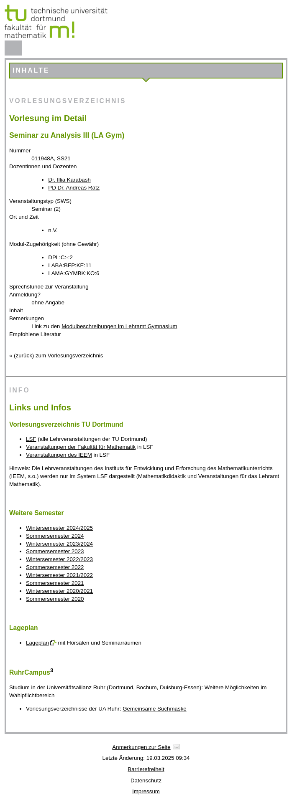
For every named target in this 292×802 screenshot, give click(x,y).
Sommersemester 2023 (55, 551)
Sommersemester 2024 (55, 536)
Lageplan (37, 643)
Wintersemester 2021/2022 (59, 575)
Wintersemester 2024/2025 (59, 528)
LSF (31, 439)
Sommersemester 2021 (55, 583)
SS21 (64, 158)
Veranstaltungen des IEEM (59, 455)
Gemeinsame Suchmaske (155, 709)
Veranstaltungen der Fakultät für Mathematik (81, 447)
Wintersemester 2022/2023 (59, 559)
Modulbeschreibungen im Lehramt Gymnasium (119, 326)
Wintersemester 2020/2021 (59, 591)
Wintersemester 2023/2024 (59, 544)
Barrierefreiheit (146, 769)
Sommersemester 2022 (55, 567)
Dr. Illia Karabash (69, 180)
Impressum (146, 791)
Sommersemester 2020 (55, 599)
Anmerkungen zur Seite (141, 747)
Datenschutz (146, 780)
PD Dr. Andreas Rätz (74, 188)
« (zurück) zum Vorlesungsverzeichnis (56, 355)
